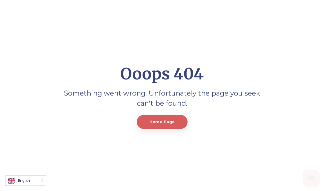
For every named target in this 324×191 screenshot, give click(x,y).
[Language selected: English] (25, 180)
